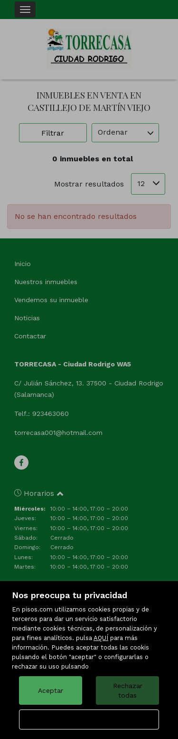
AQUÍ (101, 637)
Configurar (89, 719)
